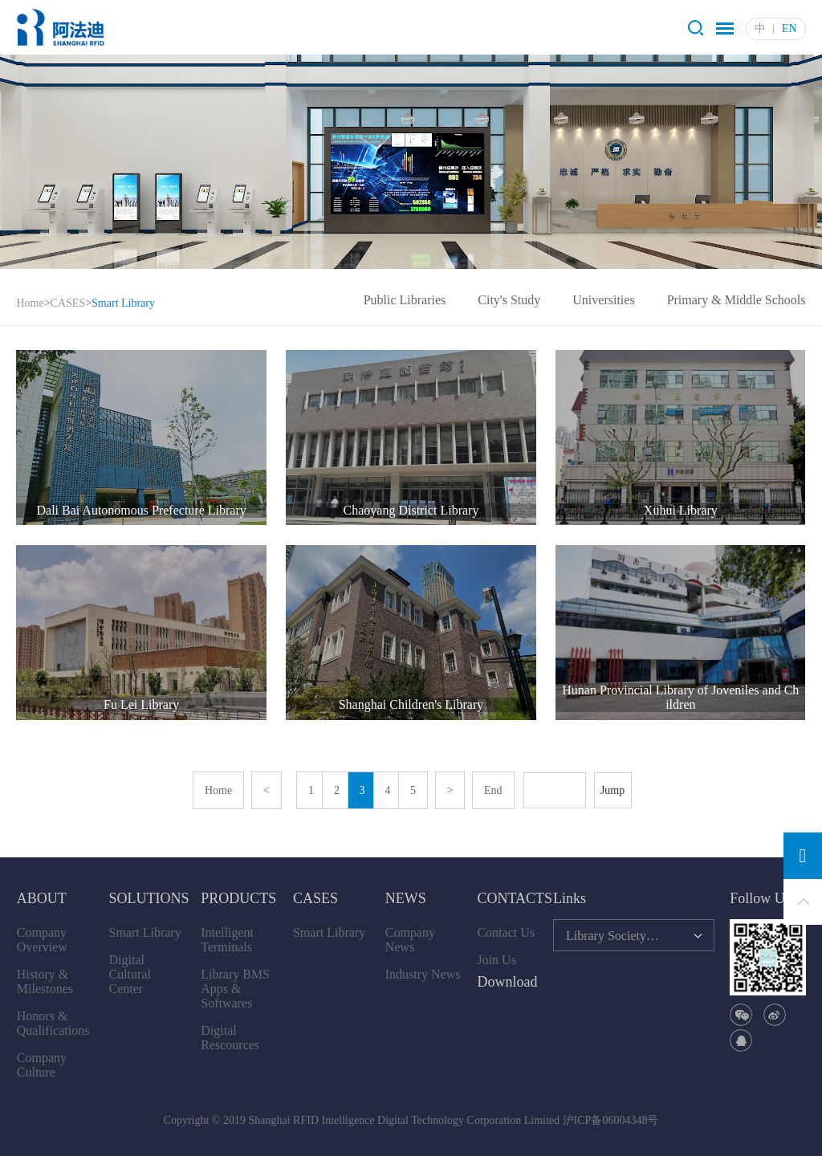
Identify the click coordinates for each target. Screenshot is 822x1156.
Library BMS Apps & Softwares (235, 988)
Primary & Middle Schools (736, 300)
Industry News (423, 974)
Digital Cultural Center (130, 974)
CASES (68, 303)
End (493, 790)
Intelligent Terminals (227, 940)
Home (29, 303)
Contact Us (506, 932)
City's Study (509, 300)
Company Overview (42, 940)
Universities (603, 300)
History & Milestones (45, 981)
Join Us (496, 960)
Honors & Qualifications (53, 1023)
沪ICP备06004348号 (611, 1120)
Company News (410, 940)
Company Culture (42, 1065)
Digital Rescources (230, 1038)
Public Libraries (405, 300)
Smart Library (145, 932)
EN (789, 28)
